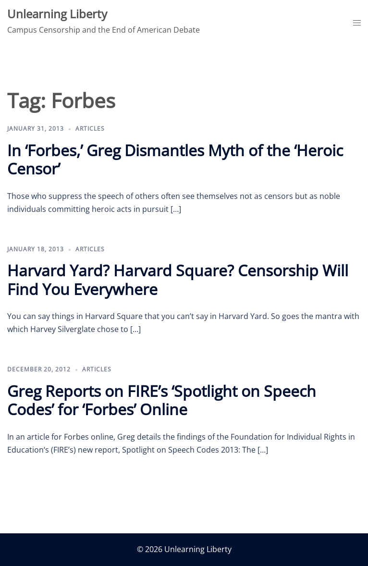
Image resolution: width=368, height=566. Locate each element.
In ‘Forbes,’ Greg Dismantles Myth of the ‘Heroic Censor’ (175, 159)
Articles (90, 128)
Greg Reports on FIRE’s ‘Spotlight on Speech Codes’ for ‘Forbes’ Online (161, 400)
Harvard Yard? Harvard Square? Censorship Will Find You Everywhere (177, 279)
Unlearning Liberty (57, 14)
